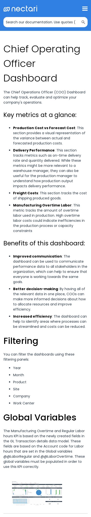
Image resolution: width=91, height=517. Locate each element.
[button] (83, 22)
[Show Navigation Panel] (85, 8)
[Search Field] (45, 22)
